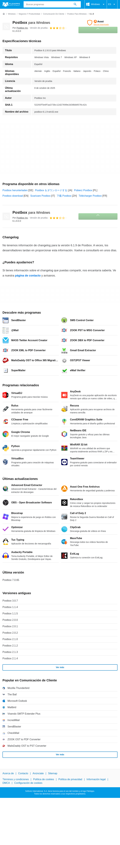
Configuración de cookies (28, 783)
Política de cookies (43, 779)
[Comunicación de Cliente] (53, 14)
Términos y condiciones (15, 779)
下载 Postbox (64, 195)
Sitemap (52, 773)
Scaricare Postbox (40, 195)
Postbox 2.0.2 (10, 632)
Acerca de (8, 773)
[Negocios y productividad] (29, 14)
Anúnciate (38, 773)
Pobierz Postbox (83, 190)
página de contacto (28, 275)
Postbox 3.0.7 (10, 600)
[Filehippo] (11, 4)
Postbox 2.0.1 (10, 626)
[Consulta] (52, 4)
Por (20, 28)
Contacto (23, 773)
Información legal (96, 779)
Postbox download (12, 195)
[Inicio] (3, 14)
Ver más (60, 667)
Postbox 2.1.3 (10, 652)
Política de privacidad (70, 779)
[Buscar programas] (75, 4)
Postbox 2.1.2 (10, 645)
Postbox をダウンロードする (51, 190)
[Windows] (12, 14)
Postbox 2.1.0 (10, 639)
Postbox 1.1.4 (10, 607)
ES (112, 4)
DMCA (6, 783)
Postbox (31, 22)
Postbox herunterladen (15, 190)
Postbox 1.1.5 (10, 613)
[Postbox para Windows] (77, 14)
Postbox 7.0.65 (10, 580)
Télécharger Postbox (90, 195)
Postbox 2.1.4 (10, 658)
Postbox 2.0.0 (10, 620)
